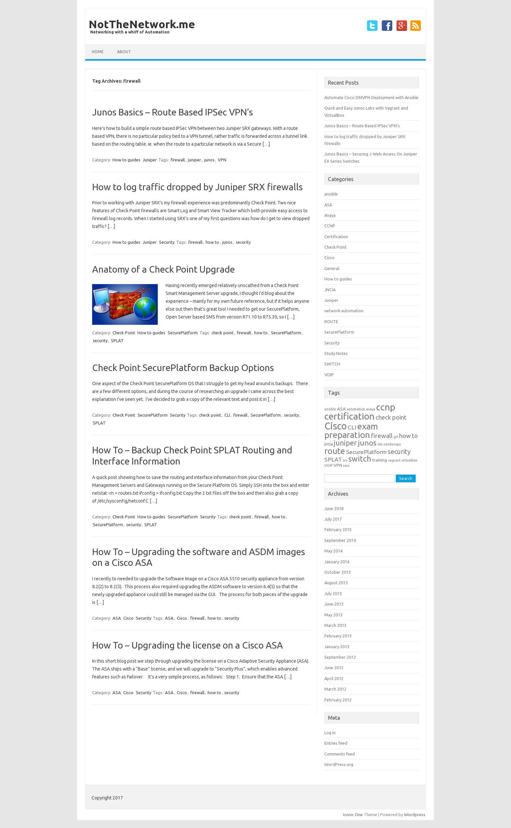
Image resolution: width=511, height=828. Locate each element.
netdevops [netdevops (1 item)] (392, 444)
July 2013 (333, 593)
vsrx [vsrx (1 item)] (346, 465)
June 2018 (333, 508)
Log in (330, 732)
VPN (222, 159)
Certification (336, 236)
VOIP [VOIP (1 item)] (328, 465)
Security (166, 242)
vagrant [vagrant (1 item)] (394, 460)
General (331, 268)
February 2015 (338, 529)
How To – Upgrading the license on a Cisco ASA (187, 645)
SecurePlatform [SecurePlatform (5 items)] (366, 452)
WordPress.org (338, 764)
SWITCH (332, 364)
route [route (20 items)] (334, 451)
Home (98, 52)
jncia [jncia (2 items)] (328, 444)
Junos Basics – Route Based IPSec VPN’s (172, 112)
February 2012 (338, 699)
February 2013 (338, 635)
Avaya (330, 215)
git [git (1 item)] (396, 437)
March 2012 (335, 689)
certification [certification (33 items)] (349, 416)
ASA (116, 618)
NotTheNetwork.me (142, 24)
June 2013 (333, 604)
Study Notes (336, 353)
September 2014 (340, 540)
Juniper (150, 159)
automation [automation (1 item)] (356, 409)
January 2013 (336, 646)
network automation (343, 310)
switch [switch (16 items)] (359, 458)
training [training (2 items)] (379, 460)
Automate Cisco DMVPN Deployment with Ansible (371, 97)
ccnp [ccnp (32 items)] (385, 407)
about (124, 52)
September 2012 (340, 657)
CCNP (329, 225)
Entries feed (335, 743)
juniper (194, 159)
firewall (178, 159)
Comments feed (339, 754)
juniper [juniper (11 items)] (345, 443)
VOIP (329, 374)
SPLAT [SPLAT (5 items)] (333, 459)
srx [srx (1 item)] (345, 460)
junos (209, 159)
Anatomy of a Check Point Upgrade (163, 269)
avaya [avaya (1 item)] (370, 409)
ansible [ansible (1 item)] (330, 409)
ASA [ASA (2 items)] (341, 408)
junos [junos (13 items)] (367, 443)
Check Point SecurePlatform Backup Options (183, 367)
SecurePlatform (183, 332)
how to (212, 242)
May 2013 (333, 614)
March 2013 (335, 625)
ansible (331, 194)
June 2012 (333, 667)
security (243, 242)
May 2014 (333, 551)
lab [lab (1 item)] (380, 444)
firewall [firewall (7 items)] (382, 435)
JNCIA (330, 289)
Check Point (123, 332)
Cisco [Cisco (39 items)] (335, 426)
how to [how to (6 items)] (408, 435)
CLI (227, 415)
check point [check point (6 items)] (391, 417)
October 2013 (337, 572)
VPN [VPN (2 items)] (338, 465)
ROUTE (331, 321)
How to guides (126, 159)
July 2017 (333, 519)
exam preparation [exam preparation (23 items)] (351, 431)
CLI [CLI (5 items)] (352, 427)
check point (223, 332)
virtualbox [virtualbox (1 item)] (409, 460)
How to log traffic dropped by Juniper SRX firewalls (197, 187)
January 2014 (336, 561)
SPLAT (117, 340)
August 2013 (336, 582)
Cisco (128, 618)
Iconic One (353, 814)
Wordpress (414, 814)
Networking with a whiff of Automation (130, 32)
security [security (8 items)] (399, 451)
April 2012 (333, 678)
